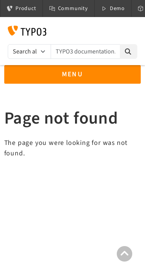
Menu (73, 74)
